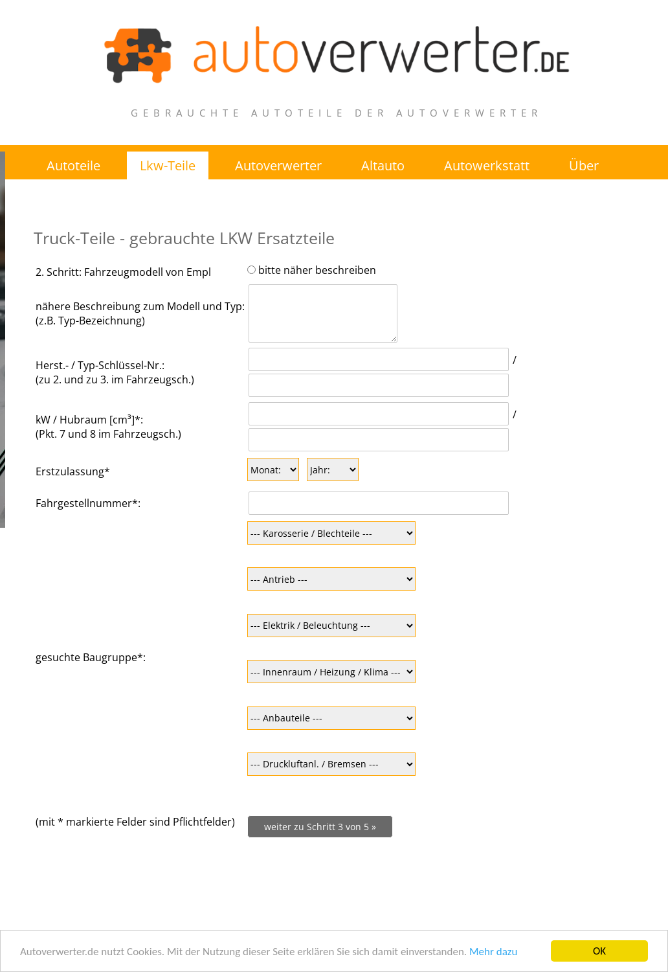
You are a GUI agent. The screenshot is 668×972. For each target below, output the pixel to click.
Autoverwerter (278, 165)
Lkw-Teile (167, 165)
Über (584, 165)
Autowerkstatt (486, 165)
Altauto (383, 165)
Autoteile (73, 165)
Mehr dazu (493, 951)
